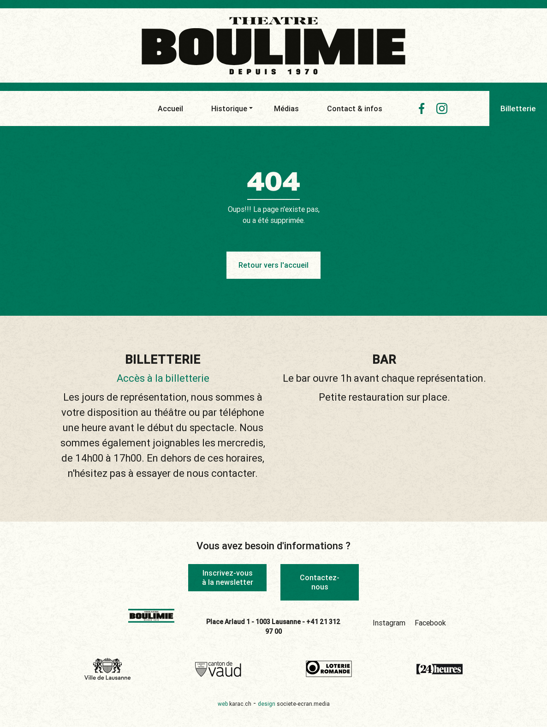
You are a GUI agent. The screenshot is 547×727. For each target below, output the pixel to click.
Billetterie (518, 108)
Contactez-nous (319, 582)
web (234, 703)
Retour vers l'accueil (273, 265)
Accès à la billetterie (163, 378)
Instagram (389, 622)
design (294, 703)
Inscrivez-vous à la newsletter (227, 577)
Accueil (170, 108)
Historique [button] (229, 108)
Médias (286, 108)
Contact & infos (354, 108)
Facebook (430, 622)
